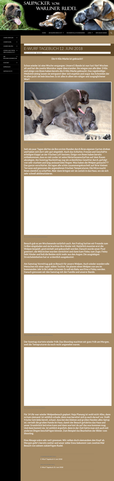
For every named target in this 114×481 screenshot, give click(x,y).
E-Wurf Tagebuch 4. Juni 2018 (67, 457)
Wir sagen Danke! (101, 32)
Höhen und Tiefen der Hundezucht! (9, 51)
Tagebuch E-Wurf (31, 44)
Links (89, 32)
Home (44, 32)
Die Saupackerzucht (55, 32)
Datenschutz (7, 71)
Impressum (6, 67)
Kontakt (6, 62)
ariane (40, 53)
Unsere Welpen (8, 46)
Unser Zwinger (8, 37)
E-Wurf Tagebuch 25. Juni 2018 (67, 465)
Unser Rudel (7, 42)
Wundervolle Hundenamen (76, 32)
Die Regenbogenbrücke (10, 57)
